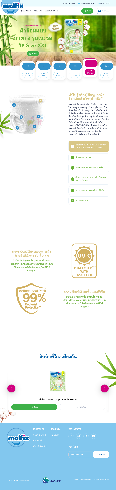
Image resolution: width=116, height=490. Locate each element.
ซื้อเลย (87, 11)
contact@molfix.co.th (86, 3)
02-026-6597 (104, 3)
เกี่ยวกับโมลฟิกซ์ (40, 446)
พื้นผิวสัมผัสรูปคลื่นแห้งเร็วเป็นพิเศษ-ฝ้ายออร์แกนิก (89, 179)
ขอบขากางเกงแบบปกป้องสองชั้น (87, 168)
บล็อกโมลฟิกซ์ (39, 435)
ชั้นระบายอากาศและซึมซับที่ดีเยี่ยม (88, 190)
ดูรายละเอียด (81, 407)
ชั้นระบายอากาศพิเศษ (82, 157)
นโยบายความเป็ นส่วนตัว (82, 480)
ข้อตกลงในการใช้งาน (101, 480)
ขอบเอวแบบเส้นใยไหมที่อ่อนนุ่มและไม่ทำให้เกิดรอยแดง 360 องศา (88, 146)
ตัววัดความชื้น (79, 200)
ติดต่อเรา (55, 435)
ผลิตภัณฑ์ (37, 440)
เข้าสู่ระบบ (103, 11)
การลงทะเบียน (101, 454)
